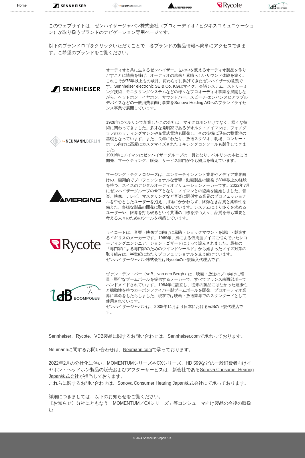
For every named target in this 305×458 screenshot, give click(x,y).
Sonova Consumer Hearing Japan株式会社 (160, 383)
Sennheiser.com (184, 336)
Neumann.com (137, 349)
